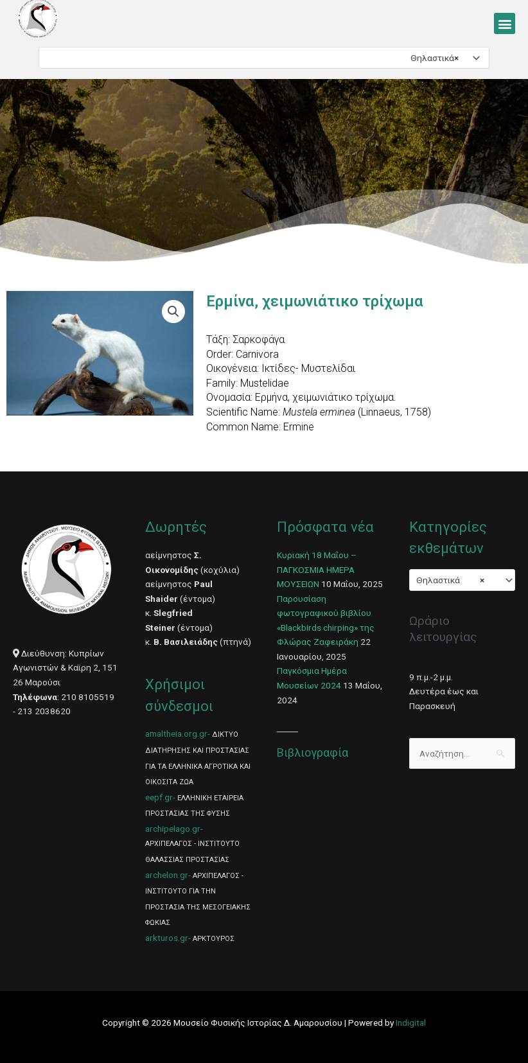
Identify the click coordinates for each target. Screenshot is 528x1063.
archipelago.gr (172, 828)
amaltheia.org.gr (176, 733)
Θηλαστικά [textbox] (434, 58)
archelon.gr (166, 875)
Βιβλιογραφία (312, 752)
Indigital (411, 1022)
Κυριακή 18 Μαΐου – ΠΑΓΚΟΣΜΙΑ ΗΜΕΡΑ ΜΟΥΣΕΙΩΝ (316, 569)
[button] (504, 23)
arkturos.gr (166, 938)
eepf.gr (159, 797)
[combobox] (264, 58)
